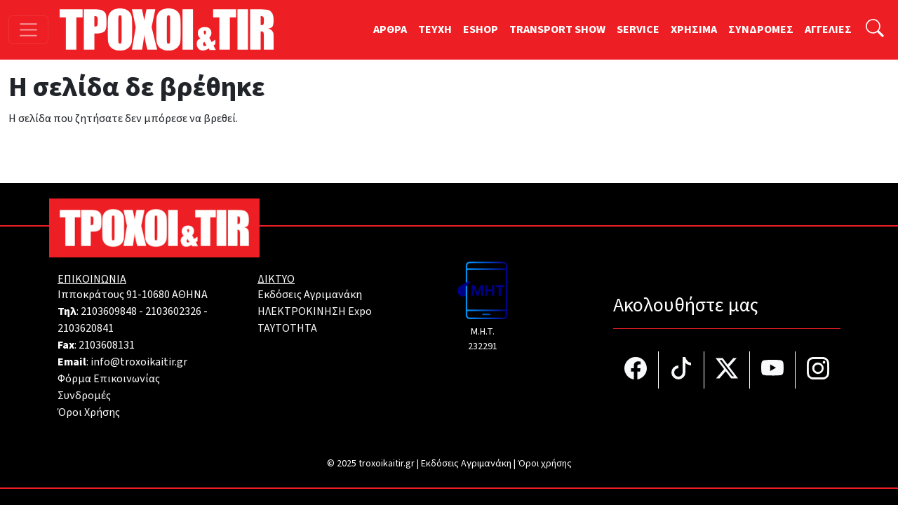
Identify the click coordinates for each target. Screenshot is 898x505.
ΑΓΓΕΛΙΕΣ (828, 29)
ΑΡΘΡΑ (390, 29)
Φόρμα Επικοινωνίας (109, 378)
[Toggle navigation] (28, 29)
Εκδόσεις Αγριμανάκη (309, 294)
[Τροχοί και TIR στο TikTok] (681, 370)
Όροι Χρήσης (89, 412)
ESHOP (480, 29)
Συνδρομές (84, 395)
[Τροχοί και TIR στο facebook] (636, 370)
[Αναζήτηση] (875, 29)
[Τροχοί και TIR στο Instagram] (818, 370)
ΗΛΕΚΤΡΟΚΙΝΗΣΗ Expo (314, 311)
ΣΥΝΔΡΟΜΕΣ (760, 29)
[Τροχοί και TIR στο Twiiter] (727, 370)
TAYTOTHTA (287, 328)
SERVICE (638, 29)
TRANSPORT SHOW (557, 29)
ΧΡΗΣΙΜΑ (694, 29)
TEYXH (435, 29)
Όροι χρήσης (545, 464)
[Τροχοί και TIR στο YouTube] (773, 370)
